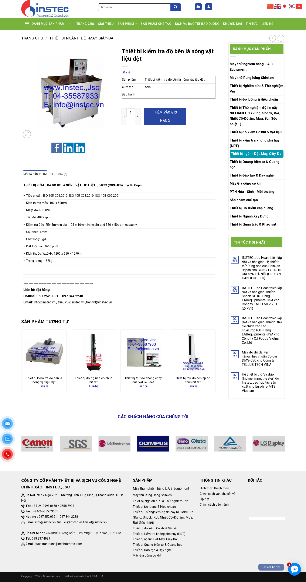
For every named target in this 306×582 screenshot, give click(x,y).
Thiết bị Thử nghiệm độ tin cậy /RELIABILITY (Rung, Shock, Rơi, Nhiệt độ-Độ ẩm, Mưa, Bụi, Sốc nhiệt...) (255, 116)
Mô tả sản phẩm (35, 174)
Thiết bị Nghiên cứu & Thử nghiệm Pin (256, 88)
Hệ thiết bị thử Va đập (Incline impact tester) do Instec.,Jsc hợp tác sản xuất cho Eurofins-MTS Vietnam (260, 382)
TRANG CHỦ (85, 24)
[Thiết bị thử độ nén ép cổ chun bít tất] (192, 352)
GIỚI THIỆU (106, 24)
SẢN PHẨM (127, 24)
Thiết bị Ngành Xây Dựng (249, 216)
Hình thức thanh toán (214, 488)
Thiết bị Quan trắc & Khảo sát (253, 224)
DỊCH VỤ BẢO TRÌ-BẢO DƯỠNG (197, 24)
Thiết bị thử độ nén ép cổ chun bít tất (192, 380)
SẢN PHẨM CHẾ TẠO (156, 24)
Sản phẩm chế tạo (244, 200)
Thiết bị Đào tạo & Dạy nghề (252, 175)
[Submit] (175, 7)
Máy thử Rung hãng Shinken (252, 78)
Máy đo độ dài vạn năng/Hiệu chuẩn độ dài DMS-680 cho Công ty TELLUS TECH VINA (259, 358)
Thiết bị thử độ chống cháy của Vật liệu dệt (143, 380)
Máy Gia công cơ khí (245, 183)
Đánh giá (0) (58, 174)
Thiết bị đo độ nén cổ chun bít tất (93, 380)
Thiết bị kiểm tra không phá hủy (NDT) (254, 143)
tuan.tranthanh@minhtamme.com (58, 544)
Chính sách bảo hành (214, 504)
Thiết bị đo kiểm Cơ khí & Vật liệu (256, 132)
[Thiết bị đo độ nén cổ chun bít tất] (93, 352)
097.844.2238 (72, 296)
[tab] (35, 174)
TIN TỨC (252, 24)
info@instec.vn (44, 302)
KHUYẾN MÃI (232, 24)
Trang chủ (32, 38)
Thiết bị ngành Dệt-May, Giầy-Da (81, 38)
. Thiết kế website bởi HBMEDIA (82, 576)
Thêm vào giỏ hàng (165, 116)
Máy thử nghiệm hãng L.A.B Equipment (251, 67)
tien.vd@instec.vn (99, 302)
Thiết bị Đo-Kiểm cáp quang (251, 208)
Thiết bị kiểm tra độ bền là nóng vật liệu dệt (44, 380)
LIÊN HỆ (267, 24)
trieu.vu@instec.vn (71, 302)
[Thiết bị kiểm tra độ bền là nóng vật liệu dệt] (44, 352)
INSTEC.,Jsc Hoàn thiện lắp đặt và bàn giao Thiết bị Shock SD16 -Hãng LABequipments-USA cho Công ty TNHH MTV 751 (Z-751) (262, 298)
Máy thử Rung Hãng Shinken (152, 495)
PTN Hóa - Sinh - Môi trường (252, 192)
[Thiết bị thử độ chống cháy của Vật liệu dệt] (143, 352)
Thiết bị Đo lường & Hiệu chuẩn (254, 99)
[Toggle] (281, 99)
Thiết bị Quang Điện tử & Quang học (254, 164)
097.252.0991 (47, 296)
